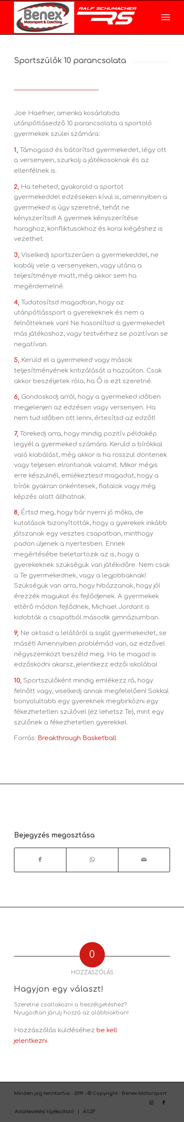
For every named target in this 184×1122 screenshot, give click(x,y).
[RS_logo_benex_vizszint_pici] (76, 17)
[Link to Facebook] (163, 1103)
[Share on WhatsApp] (92, 860)
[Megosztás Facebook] (40, 860)
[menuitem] (165, 17)
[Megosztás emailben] (144, 860)
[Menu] (165, 17)
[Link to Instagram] (151, 1103)
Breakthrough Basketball (77, 738)
